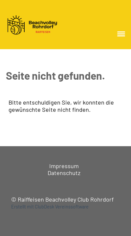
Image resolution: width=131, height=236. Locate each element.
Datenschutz (64, 172)
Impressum (64, 165)
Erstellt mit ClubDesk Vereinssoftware (50, 206)
